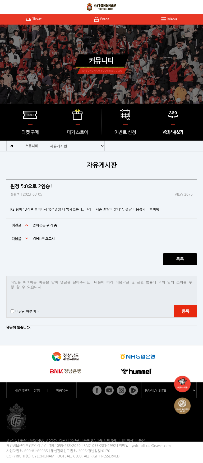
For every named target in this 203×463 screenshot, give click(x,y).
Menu (169, 19)
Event (101, 19)
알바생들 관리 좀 (45, 225)
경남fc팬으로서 (44, 238)
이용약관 (62, 390)
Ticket (33, 19)
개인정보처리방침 (27, 390)
